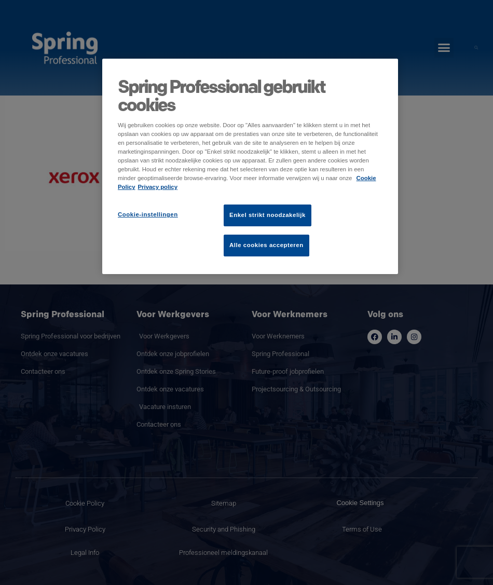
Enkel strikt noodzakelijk (267, 215)
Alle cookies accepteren (266, 245)
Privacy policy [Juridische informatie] (158, 187)
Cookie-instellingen (148, 214)
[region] (250, 166)
